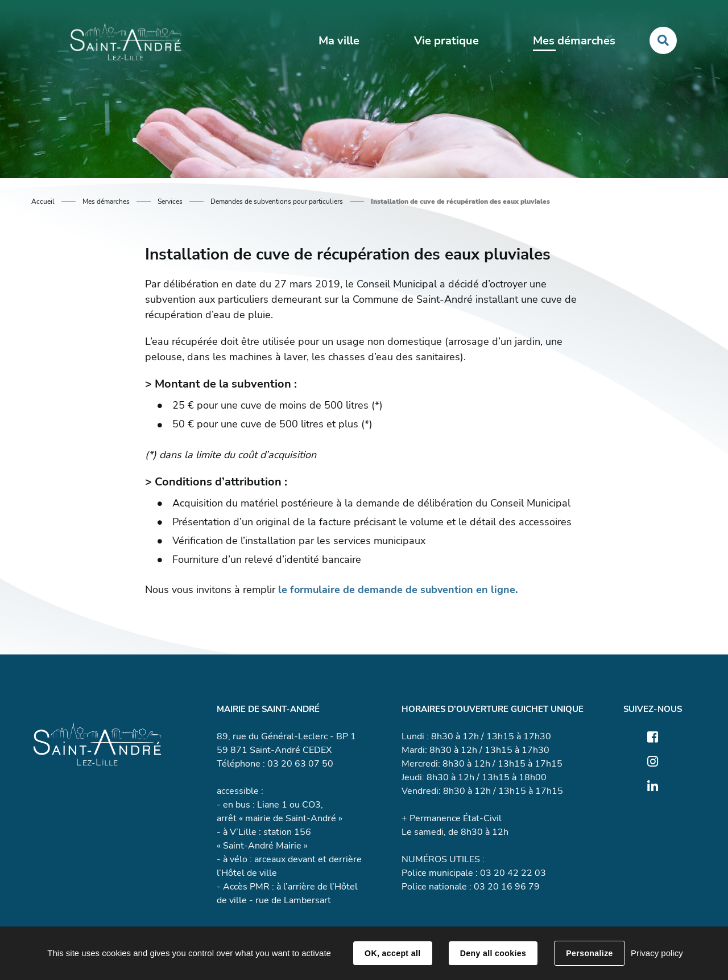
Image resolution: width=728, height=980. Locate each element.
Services (170, 201)
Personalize (589, 953)
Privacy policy (657, 953)
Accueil (43, 201)
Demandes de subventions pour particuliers (276, 201)
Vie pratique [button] (446, 40)
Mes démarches (106, 201)
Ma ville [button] (338, 40)
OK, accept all (392, 953)
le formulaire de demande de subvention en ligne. (398, 589)
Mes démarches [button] (574, 40)
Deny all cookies (493, 953)
